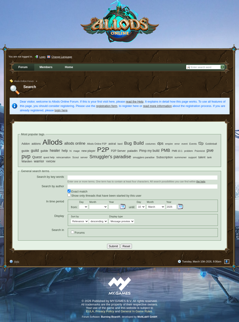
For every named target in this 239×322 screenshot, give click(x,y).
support (192, 157)
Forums (78, 232)
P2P (103, 149)
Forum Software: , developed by (119, 316)
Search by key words (50, 176)
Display (59, 216)
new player (88, 150)
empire (169, 143)
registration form (106, 106)
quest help (49, 157)
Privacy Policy (105, 311)
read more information (157, 106)
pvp (26, 156)
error (177, 143)
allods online (74, 143)
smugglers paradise (143, 157)
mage (76, 151)
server (84, 157)
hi (70, 150)
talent (201, 157)
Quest (37, 157)
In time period (55, 201)
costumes (150, 144)
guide (25, 150)
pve (210, 150)
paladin (132, 150)
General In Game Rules (136, 311)
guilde (44, 150)
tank (209, 157)
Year (111, 202)
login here (60, 110)
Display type (116, 216)
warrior (39, 161)
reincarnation (63, 157)
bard (120, 143)
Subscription (164, 157)
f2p (200, 143)
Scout (75, 157)
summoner (181, 157)
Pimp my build (149, 150)
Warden (27, 161)
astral (112, 143)
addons (36, 143)
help (65, 150)
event (185, 143)
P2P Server (118, 150)
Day (81, 202)
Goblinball (211, 143)
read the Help (134, 101)
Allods (53, 142)
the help (200, 181)
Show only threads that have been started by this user (105, 195)
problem (188, 151)
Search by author (53, 186)
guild (35, 150)
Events (193, 143)
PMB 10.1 (177, 151)
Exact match (78, 191)
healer (55, 150)
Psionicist (200, 151)
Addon (26, 143)
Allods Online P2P (97, 143)
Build (139, 143)
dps (160, 143)
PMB (165, 150)
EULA (90, 311)
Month (92, 202)
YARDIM (50, 161)
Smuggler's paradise (110, 156)
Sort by (75, 216)
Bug (128, 143)
